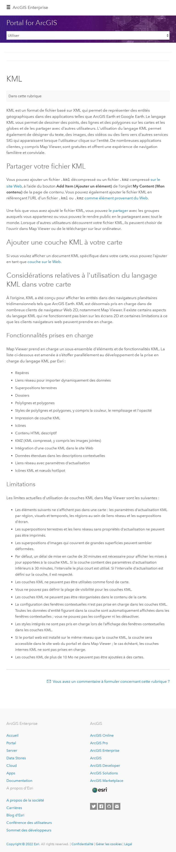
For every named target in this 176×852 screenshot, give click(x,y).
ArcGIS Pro (99, 742)
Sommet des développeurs (28, 829)
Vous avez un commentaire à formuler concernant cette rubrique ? (111, 680)
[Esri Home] (99, 789)
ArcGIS (96, 757)
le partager (118, 209)
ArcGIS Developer (105, 764)
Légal (128, 843)
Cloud (11, 764)
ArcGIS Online (102, 734)
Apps (10, 772)
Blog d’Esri (15, 814)
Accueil (12, 734)
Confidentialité (82, 843)
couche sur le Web (44, 261)
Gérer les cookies (109, 843)
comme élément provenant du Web (116, 197)
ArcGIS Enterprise (30, 7)
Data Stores (16, 757)
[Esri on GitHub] (109, 805)
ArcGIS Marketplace (106, 780)
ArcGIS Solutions (104, 772)
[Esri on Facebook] (101, 805)
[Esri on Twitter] (93, 805)
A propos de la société (25, 799)
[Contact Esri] (116, 805)
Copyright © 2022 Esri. (23, 843)
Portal (11, 742)
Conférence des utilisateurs (29, 822)
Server (11, 749)
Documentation (19, 780)
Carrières (14, 807)
